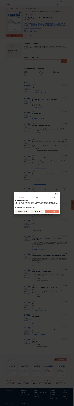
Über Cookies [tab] (52, 197)
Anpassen (37, 211)
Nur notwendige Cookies (22, 211)
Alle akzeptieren (52, 211)
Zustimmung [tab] (21, 197)
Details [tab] (37, 197)
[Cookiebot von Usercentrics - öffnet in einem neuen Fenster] (54, 194)
